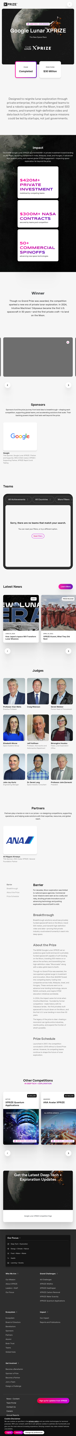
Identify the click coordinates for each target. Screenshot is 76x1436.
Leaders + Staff (12, 1288)
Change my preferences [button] (33, 1432)
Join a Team (10, 1382)
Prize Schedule (13, 896)
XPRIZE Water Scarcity (49, 1296)
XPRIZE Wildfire (46, 1284)
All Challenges (45, 1280)
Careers (9, 1411)
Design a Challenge (13, 1386)
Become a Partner (13, 1378)
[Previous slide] (7, 385)
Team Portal (11, 1403)
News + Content (12, 1399)
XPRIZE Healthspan (48, 1288)
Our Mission (10, 1280)
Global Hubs (11, 1352)
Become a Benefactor (14, 1369)
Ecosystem (10, 1318)
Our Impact (44, 1318)
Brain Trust (10, 1343)
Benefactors (10, 1326)
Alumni (8, 1339)
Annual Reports (12, 1415)
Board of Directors (13, 1322)
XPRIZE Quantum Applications (52, 1301)
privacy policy (34, 1421)
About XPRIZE (11, 1284)
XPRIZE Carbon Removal (50, 1292)
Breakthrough (12, 888)
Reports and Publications (50, 1322)
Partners (9, 1335)
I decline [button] (18, 1432)
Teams (8, 1348)
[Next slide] (68, 385)
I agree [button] (8, 1432)
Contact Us (11, 1407)
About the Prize (13, 892)
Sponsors (9, 1331)
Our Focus (10, 1292)
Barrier (9, 885)
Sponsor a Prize (12, 1373)
